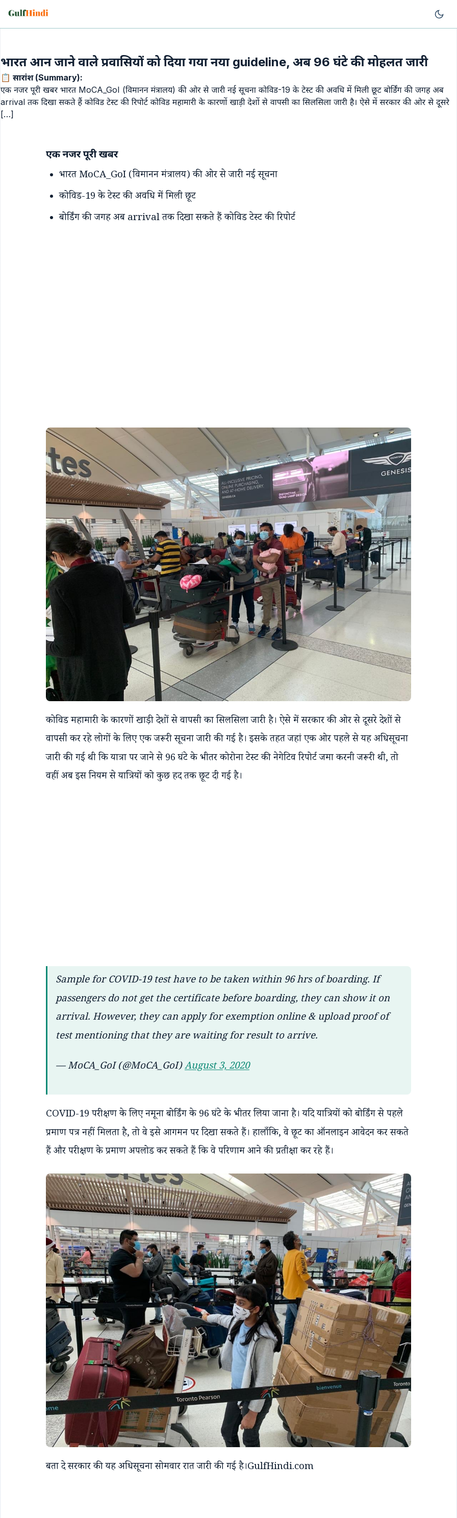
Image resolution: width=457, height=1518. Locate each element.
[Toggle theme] (439, 14)
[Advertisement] (209, 331)
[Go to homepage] (29, 14)
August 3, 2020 (217, 1067)
